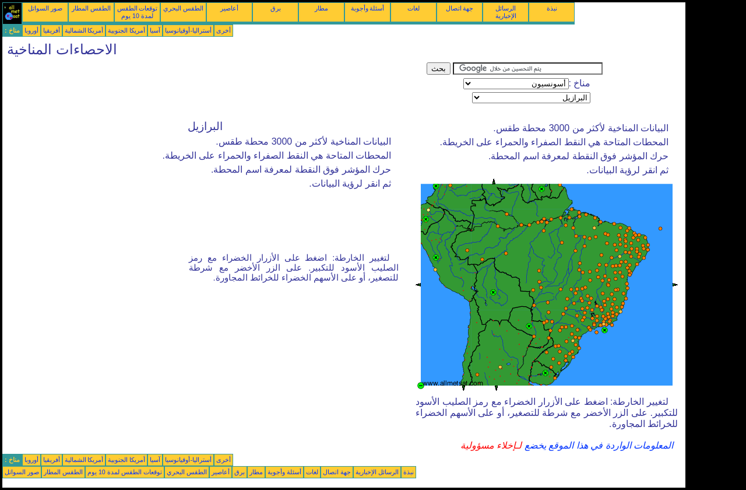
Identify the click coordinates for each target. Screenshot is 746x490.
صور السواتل (45, 8)
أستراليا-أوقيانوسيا (188, 30)
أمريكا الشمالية (84, 30)
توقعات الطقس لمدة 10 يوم (137, 12)
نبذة (552, 8)
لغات (413, 8)
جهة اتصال (460, 8)
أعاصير (229, 8)
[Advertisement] (214, 88)
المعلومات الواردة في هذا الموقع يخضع (597, 445)
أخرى (223, 30)
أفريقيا (51, 30)
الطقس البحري (183, 8)
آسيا (155, 30)
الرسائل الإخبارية (505, 12)
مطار (321, 8)
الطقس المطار (91, 8)
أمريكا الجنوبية (126, 30)
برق (275, 8)
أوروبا (31, 30)
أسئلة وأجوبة (368, 8)
